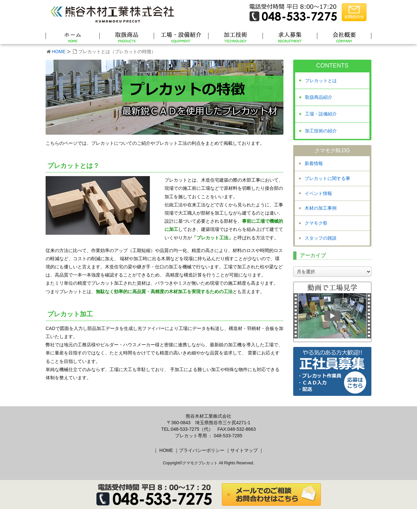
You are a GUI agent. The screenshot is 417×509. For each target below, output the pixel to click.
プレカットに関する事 (327, 178)
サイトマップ (244, 450)
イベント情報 (318, 193)
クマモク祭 (316, 223)
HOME (58, 51)
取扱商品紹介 (318, 97)
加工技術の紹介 (321, 130)
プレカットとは (321, 80)
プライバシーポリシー (201, 450)
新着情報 (314, 163)
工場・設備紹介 (321, 113)
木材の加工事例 (321, 208)
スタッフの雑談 (321, 238)
